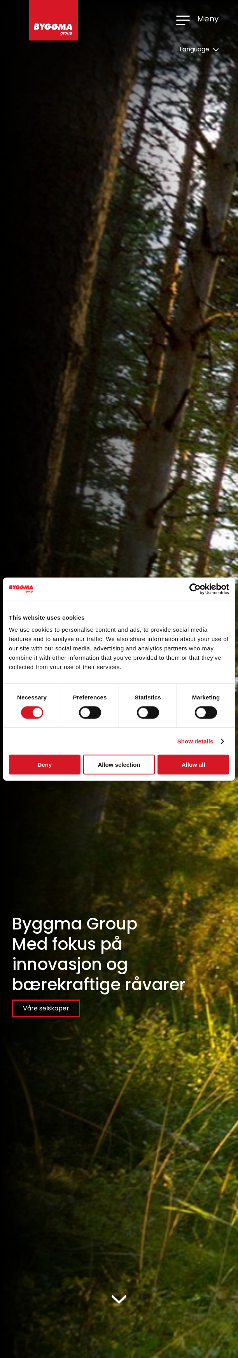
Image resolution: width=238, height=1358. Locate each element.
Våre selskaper (46, 1008)
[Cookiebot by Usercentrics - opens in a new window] (195, 589)
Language (199, 49)
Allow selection (119, 764)
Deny (44, 764)
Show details (195, 741)
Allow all (193, 764)
